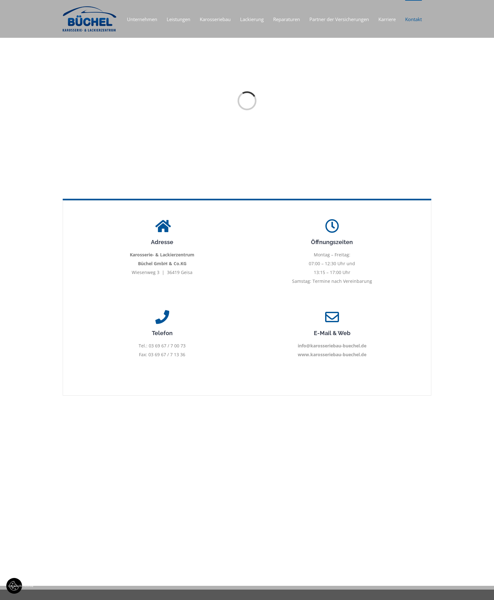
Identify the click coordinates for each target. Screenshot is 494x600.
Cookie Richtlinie (15, 586)
